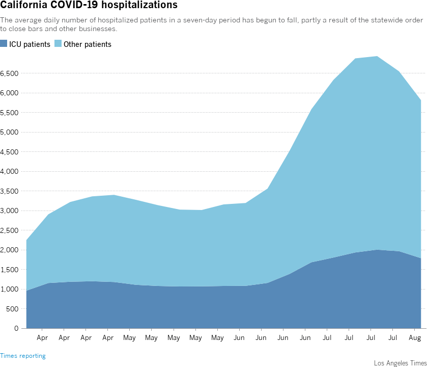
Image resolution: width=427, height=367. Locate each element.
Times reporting (23, 356)
